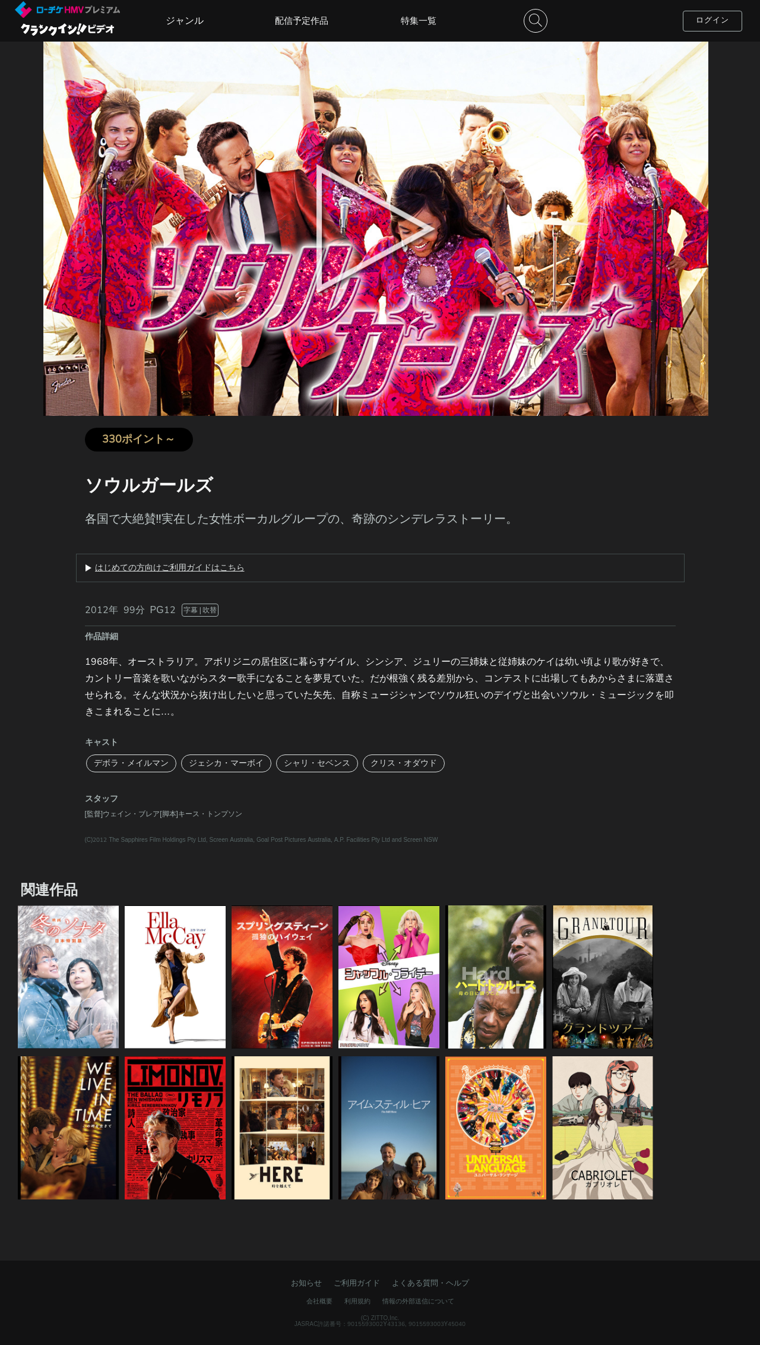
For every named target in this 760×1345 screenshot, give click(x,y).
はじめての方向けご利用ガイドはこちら (170, 568)
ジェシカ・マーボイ (226, 763)
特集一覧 (418, 21)
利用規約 (357, 1301)
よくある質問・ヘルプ (430, 1283)
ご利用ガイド (357, 1283)
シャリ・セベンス (317, 763)
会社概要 (319, 1301)
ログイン (712, 20)
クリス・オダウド (403, 763)
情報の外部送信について (418, 1301)
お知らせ (306, 1283)
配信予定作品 (301, 21)
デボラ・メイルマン (131, 763)
